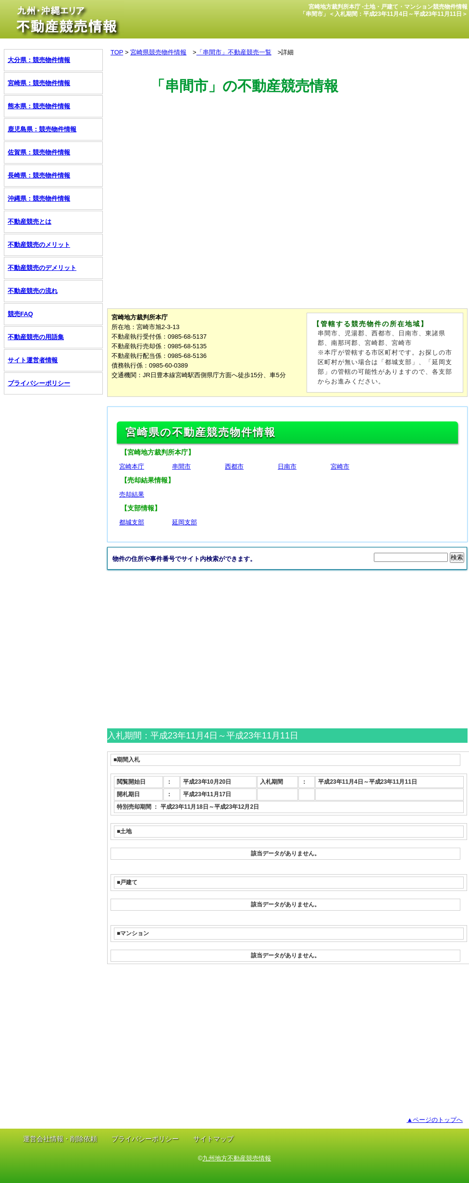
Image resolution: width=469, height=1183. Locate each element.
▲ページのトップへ (435, 1119)
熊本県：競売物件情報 (39, 106)
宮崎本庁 (131, 466)
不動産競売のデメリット (42, 267)
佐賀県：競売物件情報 (39, 152)
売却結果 (131, 494)
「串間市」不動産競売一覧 (234, 52)
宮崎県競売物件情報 (158, 52)
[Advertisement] (282, 141)
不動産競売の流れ (33, 290)
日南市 (287, 466)
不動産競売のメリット (39, 244)
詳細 (287, 52)
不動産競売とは (29, 221)
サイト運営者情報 (33, 360)
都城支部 (131, 522)
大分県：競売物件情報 (39, 60)
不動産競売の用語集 (36, 337)
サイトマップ (213, 1139)
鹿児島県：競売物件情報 (42, 129)
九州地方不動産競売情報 (236, 1158)
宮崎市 (340, 466)
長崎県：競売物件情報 (39, 175)
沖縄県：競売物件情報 (39, 198)
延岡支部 (184, 522)
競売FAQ (20, 314)
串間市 (181, 466)
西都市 (234, 466)
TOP (117, 52)
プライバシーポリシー (39, 383)
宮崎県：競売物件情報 (39, 83)
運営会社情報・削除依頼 (60, 1139)
